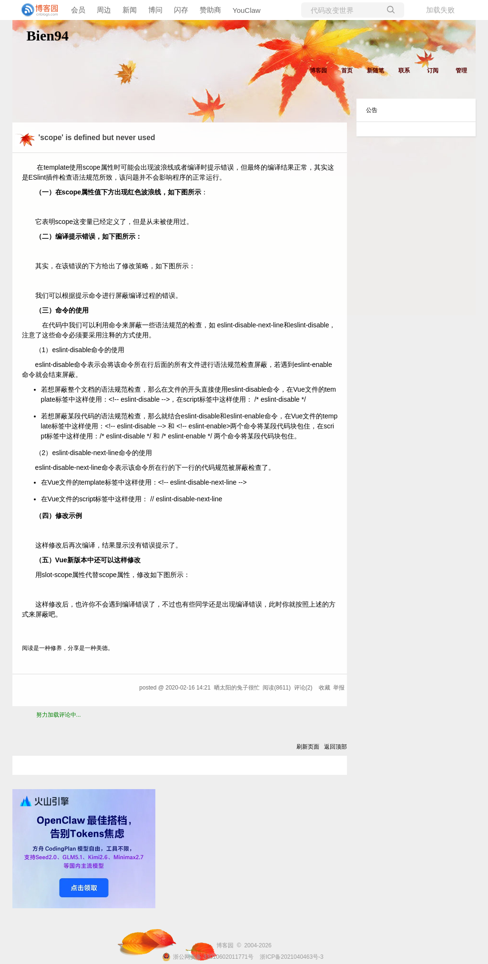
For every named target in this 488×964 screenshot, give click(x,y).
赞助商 (210, 10)
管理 (461, 70)
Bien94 (48, 35)
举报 (339, 687)
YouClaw (247, 10)
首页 (347, 70)
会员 (78, 10)
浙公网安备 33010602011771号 (208, 957)
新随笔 (375, 70)
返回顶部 (335, 746)
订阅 (432, 70)
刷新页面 (307, 746)
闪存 (181, 10)
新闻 (129, 10)
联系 (404, 70)
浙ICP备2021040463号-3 (291, 957)
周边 (104, 10)
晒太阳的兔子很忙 (237, 687)
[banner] (38, 10)
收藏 (324, 687)
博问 (155, 10)
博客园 (318, 70)
